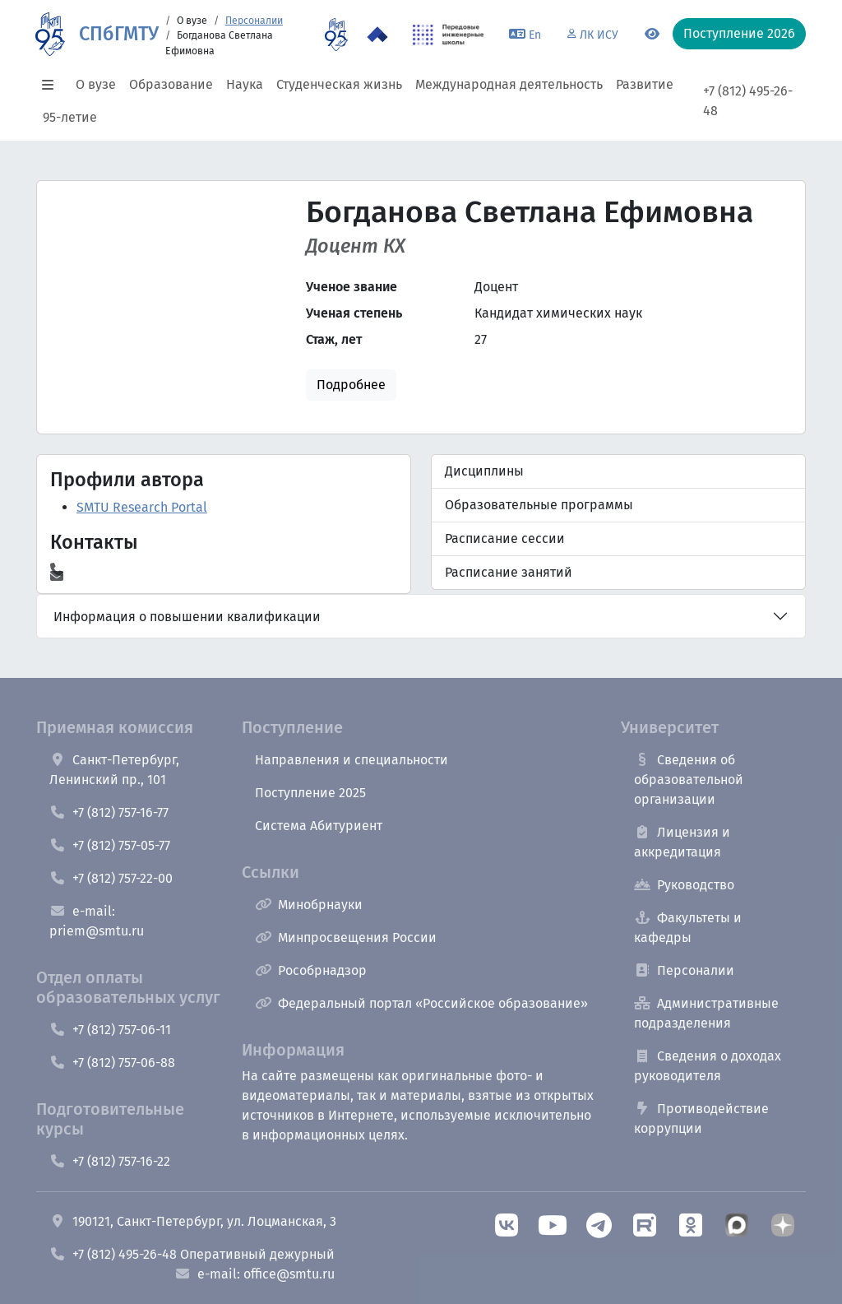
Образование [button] (171, 84)
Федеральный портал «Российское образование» (421, 1003)
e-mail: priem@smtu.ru (96, 921)
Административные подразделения (706, 1013)
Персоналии (254, 20)
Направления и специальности (351, 760)
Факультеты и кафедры (688, 927)
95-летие (70, 117)
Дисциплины (484, 471)
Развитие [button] (644, 84)
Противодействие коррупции (701, 1118)
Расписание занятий (508, 572)
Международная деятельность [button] (509, 84)
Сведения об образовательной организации (688, 779)
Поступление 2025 (310, 792)
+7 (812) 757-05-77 (109, 845)
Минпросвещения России (346, 937)
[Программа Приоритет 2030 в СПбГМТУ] (377, 34)
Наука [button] (244, 84)
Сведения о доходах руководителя (707, 1066)
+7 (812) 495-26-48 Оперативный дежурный (192, 1254)
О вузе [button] (96, 84)
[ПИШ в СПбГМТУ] (448, 34)
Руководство (684, 885)
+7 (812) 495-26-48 (748, 100)
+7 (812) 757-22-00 (111, 878)
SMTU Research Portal (141, 507)
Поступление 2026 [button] (739, 33)
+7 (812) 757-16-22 (109, 1161)
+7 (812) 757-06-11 (110, 1029)
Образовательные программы (539, 505)
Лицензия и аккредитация (682, 842)
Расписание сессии (505, 538)
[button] (52, 84)
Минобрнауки (309, 904)
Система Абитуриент (318, 825)
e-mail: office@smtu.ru (254, 1274)
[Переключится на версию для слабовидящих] (652, 34)
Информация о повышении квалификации (187, 616)
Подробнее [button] (351, 384)
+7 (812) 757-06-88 (112, 1062)
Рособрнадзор (311, 970)
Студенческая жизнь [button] (339, 84)
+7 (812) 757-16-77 (109, 812)
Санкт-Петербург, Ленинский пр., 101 (114, 769)
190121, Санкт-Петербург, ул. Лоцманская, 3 (192, 1221)
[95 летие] (336, 34)
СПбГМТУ (119, 33)
